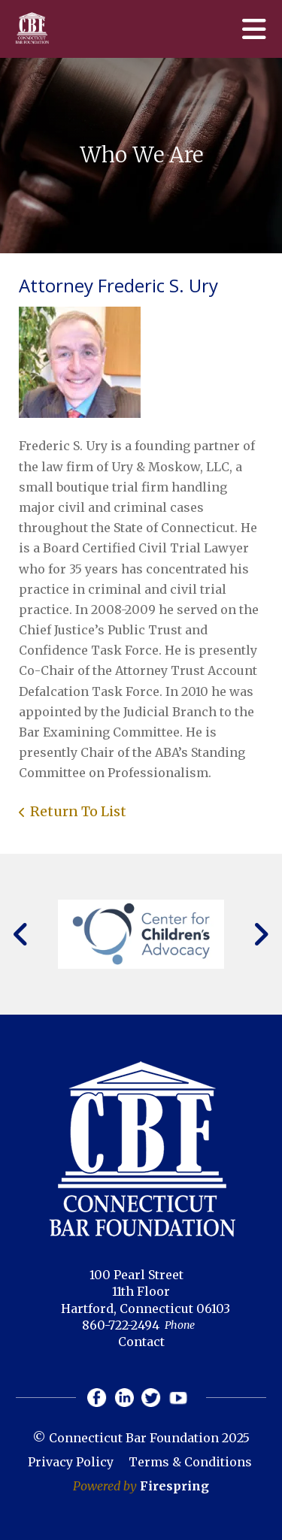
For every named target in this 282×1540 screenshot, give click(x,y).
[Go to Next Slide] (260, 934)
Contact (141, 1341)
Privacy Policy (71, 1461)
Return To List (78, 811)
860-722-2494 (120, 1325)
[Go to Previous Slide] (21, 934)
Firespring (174, 1485)
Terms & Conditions (190, 1461)
